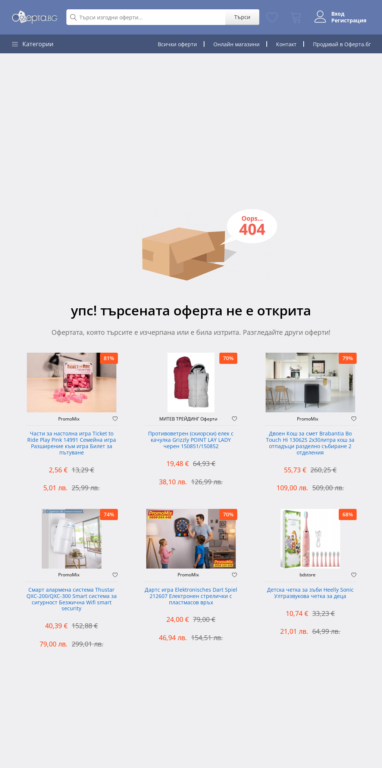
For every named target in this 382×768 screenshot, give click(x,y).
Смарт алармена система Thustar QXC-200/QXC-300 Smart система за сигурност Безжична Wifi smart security (71, 599)
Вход (336, 13)
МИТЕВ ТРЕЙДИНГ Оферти (188, 419)
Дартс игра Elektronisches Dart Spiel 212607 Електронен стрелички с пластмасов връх (191, 596)
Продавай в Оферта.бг (342, 44)
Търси (238, 17)
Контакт (286, 44)
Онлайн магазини (236, 44)
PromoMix (68, 419)
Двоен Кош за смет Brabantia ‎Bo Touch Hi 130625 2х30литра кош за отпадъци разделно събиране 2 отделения (310, 443)
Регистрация (347, 20)
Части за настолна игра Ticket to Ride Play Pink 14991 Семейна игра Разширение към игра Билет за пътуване (71, 443)
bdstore (308, 574)
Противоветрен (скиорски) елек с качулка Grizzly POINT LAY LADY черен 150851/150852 (191, 440)
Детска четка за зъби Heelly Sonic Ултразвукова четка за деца (310, 593)
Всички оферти (177, 44)
